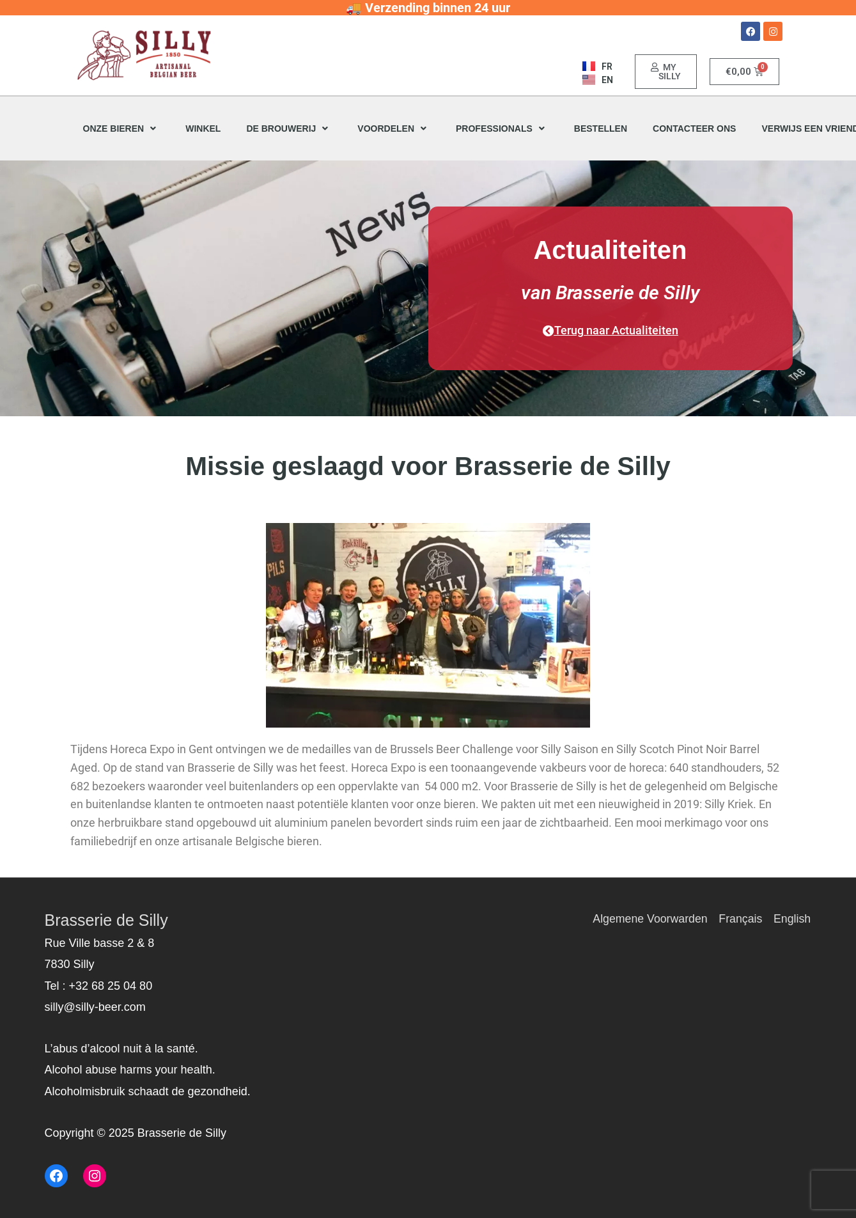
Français (740, 918)
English (792, 918)
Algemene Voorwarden (648, 918)
